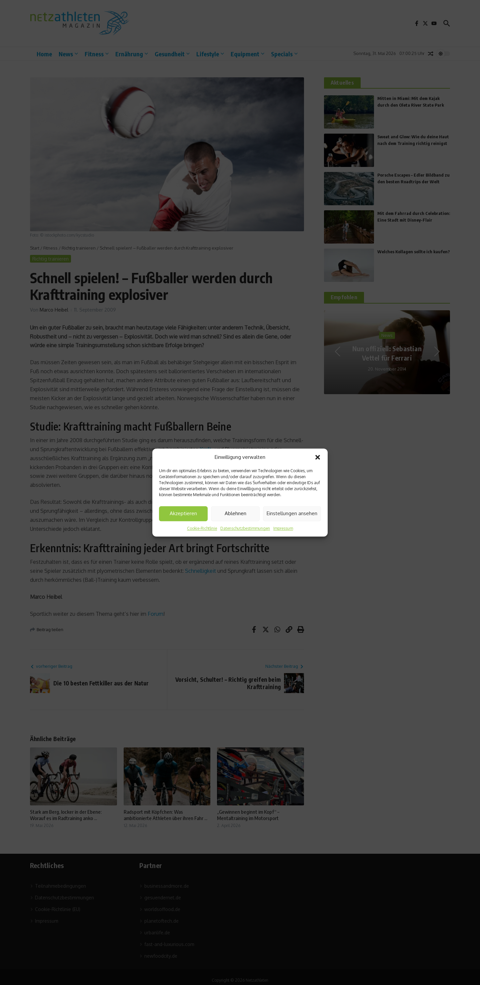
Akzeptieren (183, 513)
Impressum (283, 528)
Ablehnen (235, 513)
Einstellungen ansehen (292, 513)
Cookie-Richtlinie (202, 528)
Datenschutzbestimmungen (245, 528)
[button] (317, 457)
